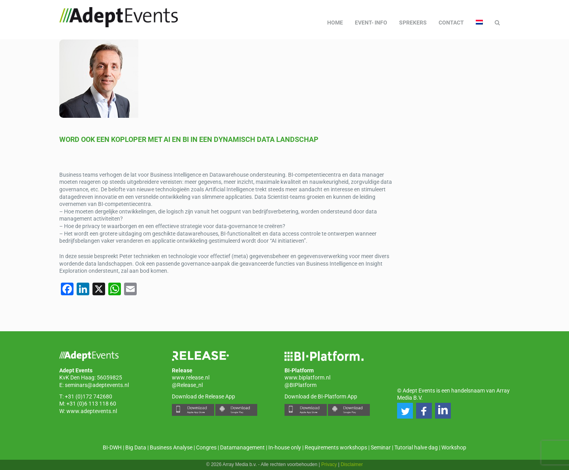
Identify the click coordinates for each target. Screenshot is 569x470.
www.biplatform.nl (307, 377)
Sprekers (413, 22)
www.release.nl (190, 377)
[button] (405, 411)
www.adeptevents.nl (91, 411)
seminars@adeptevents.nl (97, 385)
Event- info (371, 22)
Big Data (135, 447)
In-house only (284, 447)
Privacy (329, 464)
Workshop (453, 447)
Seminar (381, 447)
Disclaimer (352, 464)
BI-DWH (112, 447)
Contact (451, 22)
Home (335, 22)
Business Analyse (171, 447)
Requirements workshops (336, 447)
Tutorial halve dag (416, 447)
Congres (206, 447)
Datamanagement (242, 447)
